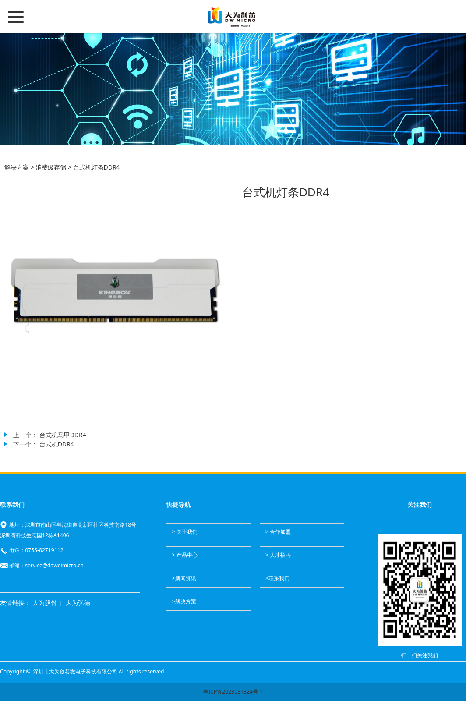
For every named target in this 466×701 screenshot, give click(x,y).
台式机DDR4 (56, 444)
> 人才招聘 (278, 555)
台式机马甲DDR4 (62, 435)
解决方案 (16, 167)
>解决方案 (184, 601)
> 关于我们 (185, 531)
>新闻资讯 (184, 578)
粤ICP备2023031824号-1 (233, 691)
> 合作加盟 (278, 531)
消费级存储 (50, 167)
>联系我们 (277, 578)
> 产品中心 (185, 555)
